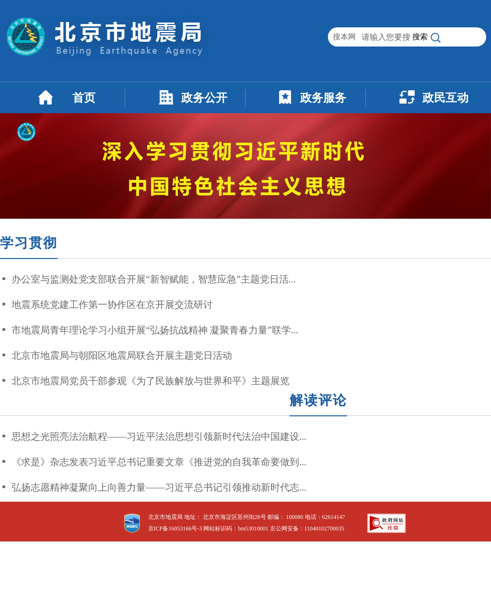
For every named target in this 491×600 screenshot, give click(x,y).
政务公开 (204, 98)
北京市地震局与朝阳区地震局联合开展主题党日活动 (122, 355)
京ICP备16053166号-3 (175, 528)
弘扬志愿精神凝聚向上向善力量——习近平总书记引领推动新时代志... (159, 487)
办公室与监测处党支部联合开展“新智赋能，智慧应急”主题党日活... (154, 279)
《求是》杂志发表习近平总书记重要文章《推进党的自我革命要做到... (159, 462)
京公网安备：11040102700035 (307, 528)
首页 (83, 98)
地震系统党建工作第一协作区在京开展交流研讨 (112, 304)
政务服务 (323, 98)
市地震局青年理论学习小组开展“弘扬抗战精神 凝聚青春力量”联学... (155, 330)
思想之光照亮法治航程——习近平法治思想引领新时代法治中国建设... (159, 436)
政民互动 (445, 98)
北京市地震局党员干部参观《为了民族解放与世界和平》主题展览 (151, 381)
